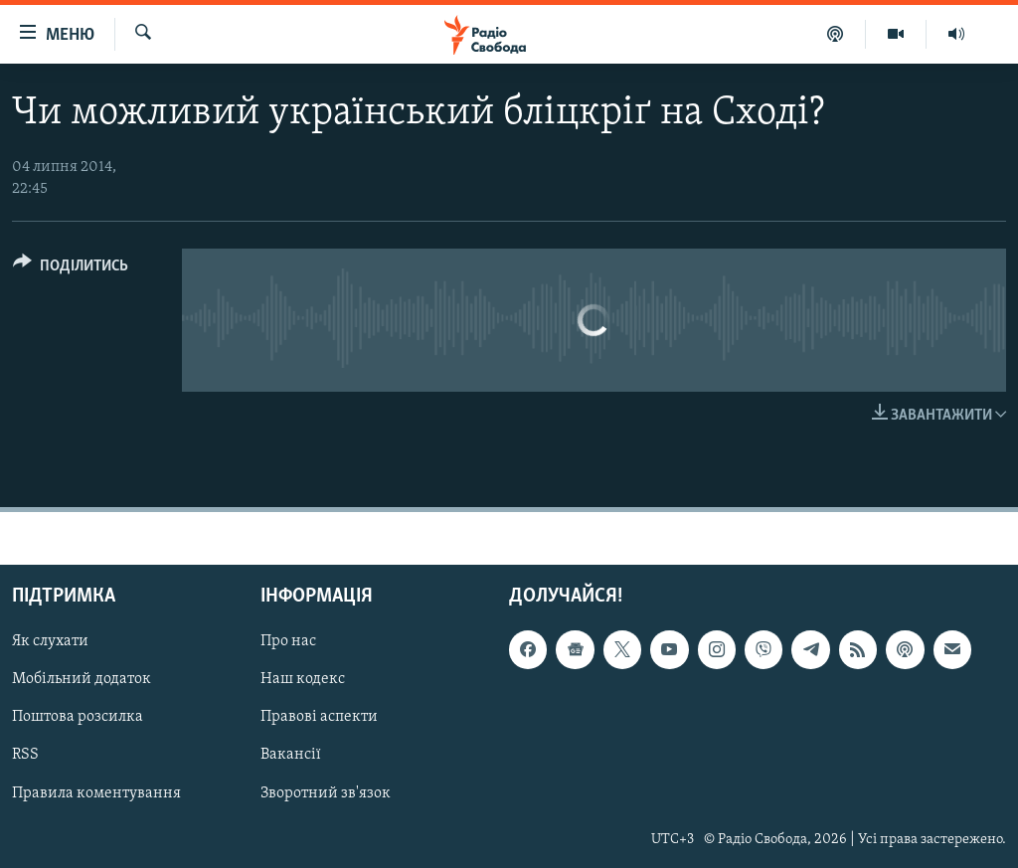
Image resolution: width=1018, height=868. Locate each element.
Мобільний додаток (81, 679)
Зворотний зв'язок (325, 792)
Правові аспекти (319, 717)
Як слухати (50, 641)
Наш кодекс (302, 679)
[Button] (70, 269)
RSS (25, 755)
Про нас (288, 641)
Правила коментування (96, 792)
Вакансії (290, 755)
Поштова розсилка (77, 717)
